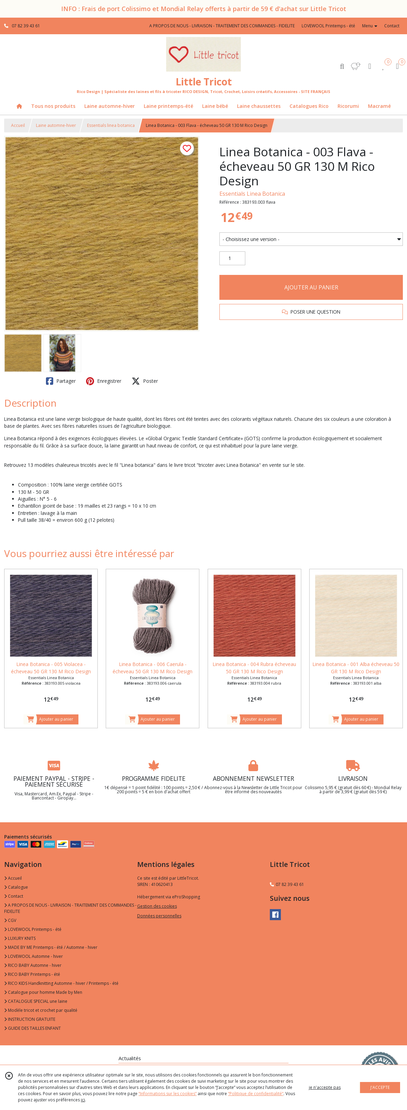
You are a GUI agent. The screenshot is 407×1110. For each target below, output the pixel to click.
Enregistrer (103, 381)
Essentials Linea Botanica (252, 193)
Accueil (18, 125)
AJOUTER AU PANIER (311, 287)
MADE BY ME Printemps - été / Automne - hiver (50, 947)
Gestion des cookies (157, 906)
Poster (145, 381)
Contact (391, 26)
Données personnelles (159, 916)
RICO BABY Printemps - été (32, 974)
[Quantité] (232, 258)
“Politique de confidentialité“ (255, 1094)
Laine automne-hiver (56, 125)
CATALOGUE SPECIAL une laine (35, 1001)
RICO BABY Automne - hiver (32, 965)
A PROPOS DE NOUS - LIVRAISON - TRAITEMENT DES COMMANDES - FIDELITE (70, 908)
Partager (61, 381)
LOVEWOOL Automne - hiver (33, 956)
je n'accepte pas (325, 1087)
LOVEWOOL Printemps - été (32, 929)
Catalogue (16, 887)
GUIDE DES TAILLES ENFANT (32, 1028)
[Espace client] (369, 66)
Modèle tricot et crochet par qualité (40, 1010)
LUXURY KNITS (20, 938)
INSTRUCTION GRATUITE (29, 1019)
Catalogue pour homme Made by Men (43, 992)
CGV (10, 920)
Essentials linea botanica (111, 125)
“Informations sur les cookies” (168, 1094)
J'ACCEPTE (380, 1087)
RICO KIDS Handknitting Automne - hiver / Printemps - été (61, 983)
